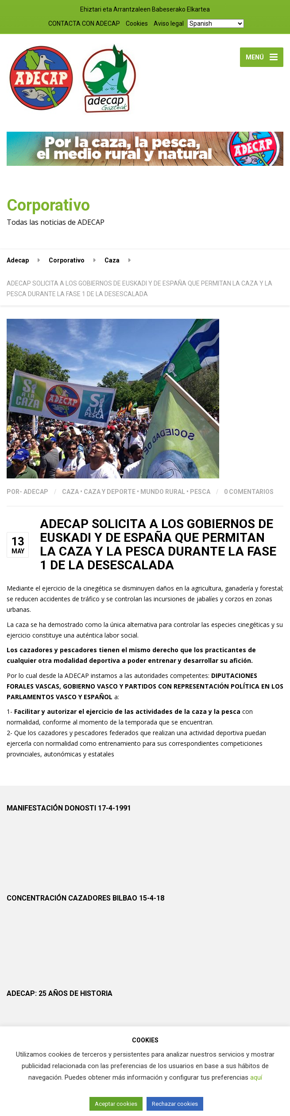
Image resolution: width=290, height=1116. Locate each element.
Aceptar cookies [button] (116, 1103)
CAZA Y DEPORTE (109, 491)
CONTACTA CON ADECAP (84, 23)
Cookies (137, 23)
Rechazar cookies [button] (175, 1103)
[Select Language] (215, 23)
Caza (70, 491)
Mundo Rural (162, 491)
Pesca (200, 491)
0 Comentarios (249, 491)
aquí (256, 1077)
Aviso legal (169, 23)
